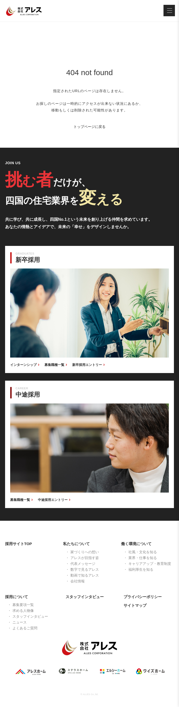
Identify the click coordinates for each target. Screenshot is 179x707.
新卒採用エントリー (87, 365)
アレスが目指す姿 (84, 558)
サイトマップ (135, 605)
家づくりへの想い (84, 552)
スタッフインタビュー (30, 616)
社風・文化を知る (142, 552)
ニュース (19, 622)
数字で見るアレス (84, 569)
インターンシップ (23, 365)
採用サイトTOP (18, 544)
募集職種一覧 (54, 365)
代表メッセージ (82, 564)
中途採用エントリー (53, 500)
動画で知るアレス (84, 575)
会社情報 (77, 581)
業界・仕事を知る (142, 558)
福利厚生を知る (140, 569)
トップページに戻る (89, 127)
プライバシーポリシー (143, 597)
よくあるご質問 (24, 628)
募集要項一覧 (23, 605)
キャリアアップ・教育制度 (149, 564)
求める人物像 (23, 611)
